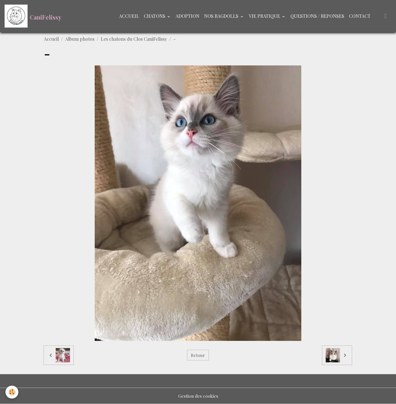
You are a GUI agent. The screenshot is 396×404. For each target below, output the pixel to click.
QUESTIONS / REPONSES (317, 16)
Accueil (51, 39)
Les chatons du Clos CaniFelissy (134, 39)
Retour (198, 355)
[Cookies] (12, 392)
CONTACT (359, 16)
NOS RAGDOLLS (222, 16)
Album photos (79, 39)
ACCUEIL (129, 16)
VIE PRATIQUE (265, 16)
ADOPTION (187, 16)
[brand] (33, 16)
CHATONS (155, 16)
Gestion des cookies (198, 396)
